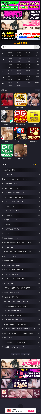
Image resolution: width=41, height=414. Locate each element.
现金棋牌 (28, 55)
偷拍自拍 (19, 64)
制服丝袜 (10, 67)
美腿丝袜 (10, 73)
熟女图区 (28, 73)
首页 (13, 354)
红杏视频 (10, 85)
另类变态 (37, 67)
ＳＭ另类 (37, 61)
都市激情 (10, 76)
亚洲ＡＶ (10, 58)
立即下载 (31, 410)
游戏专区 (37, 52)
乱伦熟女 (28, 67)
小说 (3, 78)
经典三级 (19, 67)
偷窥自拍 (10, 70)
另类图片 (37, 73)
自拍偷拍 (19, 58)
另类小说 (19, 79)
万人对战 (28, 52)
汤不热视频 (36, 82)
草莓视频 (28, 82)
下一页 (23, 354)
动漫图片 (37, 70)
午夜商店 (19, 82)
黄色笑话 (28, 79)
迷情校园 (10, 79)
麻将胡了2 (10, 55)
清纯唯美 (19, 73)
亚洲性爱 (10, 64)
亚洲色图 (19, 70)
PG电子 (10, 52)
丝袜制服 (19, 61)
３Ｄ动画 (37, 58)
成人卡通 (28, 64)
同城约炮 (10, 82)
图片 (3, 72)
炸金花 (19, 55)
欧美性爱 (37, 64)
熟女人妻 (10, 61)
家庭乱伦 (19, 76)
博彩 (3, 53)
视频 (3, 59)
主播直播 (28, 61)
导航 (3, 84)
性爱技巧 (37, 79)
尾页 (28, 354)
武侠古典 (37, 76)
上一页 (17, 354)
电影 (3, 66)
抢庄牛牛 (37, 55)
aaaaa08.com (20, 43)
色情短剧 (19, 85)
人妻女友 (28, 76)
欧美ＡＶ (28, 58)
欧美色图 (28, 70)
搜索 (37, 47)
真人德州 (19, 52)
